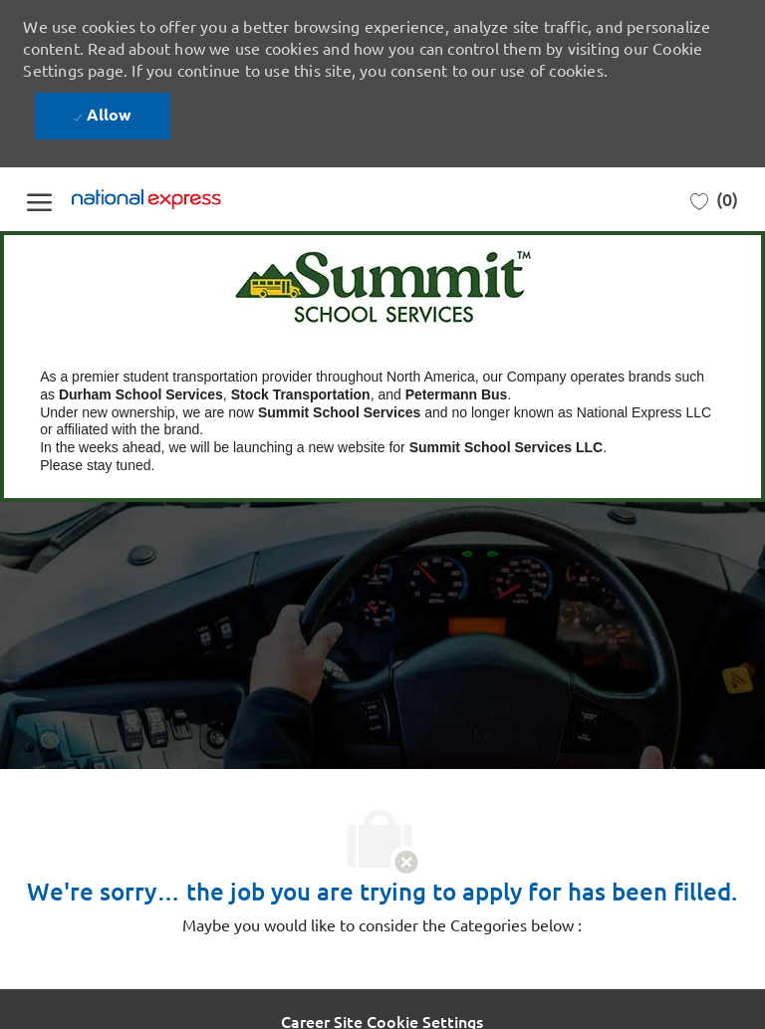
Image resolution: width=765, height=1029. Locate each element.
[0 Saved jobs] (714, 200)
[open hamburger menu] (39, 198)
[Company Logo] (171, 199)
